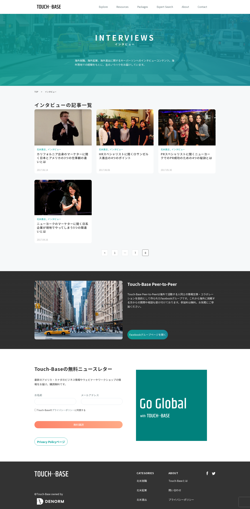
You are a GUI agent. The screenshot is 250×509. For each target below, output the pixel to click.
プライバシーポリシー (63, 410)
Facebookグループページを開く (147, 335)
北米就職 (142, 481)
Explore (103, 7)
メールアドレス (90, 395)
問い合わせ (175, 490)
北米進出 (142, 499)
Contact (202, 7)
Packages (142, 7)
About (185, 7)
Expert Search (165, 7)
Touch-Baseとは (178, 481)
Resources (122, 7)
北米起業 (142, 490)
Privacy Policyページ (51, 442)
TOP (36, 91)
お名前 (38, 395)
